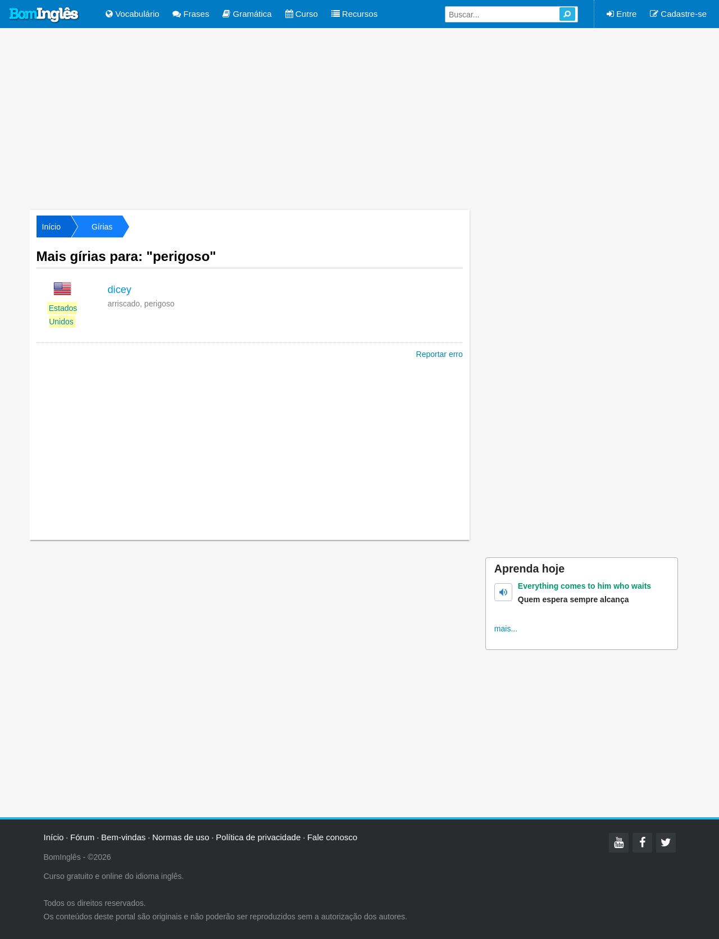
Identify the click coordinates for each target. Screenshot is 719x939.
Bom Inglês (44, 15)
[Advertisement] (359, 117)
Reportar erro (439, 354)
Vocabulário (133, 14)
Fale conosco (332, 837)
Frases (190, 14)
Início (51, 226)
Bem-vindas (123, 837)
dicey (119, 289)
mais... (505, 628)
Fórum (82, 837)
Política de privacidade (258, 837)
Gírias (102, 226)
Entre (621, 14)
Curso (301, 14)
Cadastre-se (678, 14)
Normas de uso (181, 837)
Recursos (354, 14)
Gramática (246, 14)
